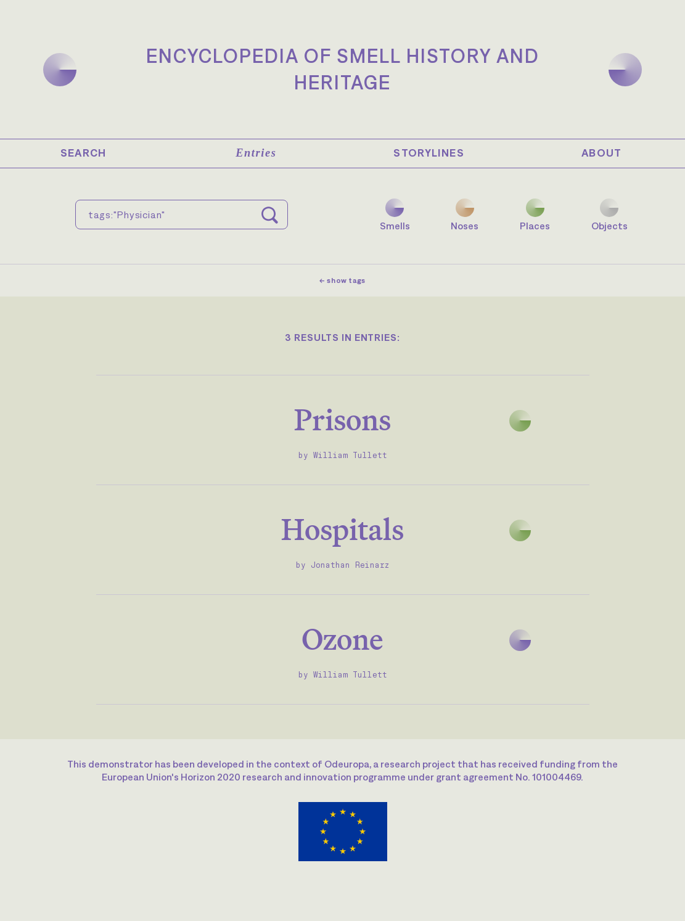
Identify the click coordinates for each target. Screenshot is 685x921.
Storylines (428, 153)
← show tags (342, 280)
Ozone (342, 639)
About (601, 153)
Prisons (342, 419)
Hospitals (342, 529)
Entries (256, 153)
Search (83, 153)
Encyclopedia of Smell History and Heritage (342, 69)
